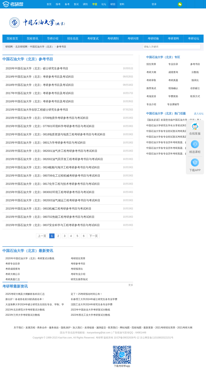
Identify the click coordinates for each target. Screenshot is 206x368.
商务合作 (42, 327)
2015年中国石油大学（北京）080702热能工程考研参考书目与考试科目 (50, 216)
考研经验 (153, 38)
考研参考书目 (78, 263)
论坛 (103, 4)
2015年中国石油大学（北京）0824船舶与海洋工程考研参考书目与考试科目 (53, 167)
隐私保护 (66, 327)
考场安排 (151, 96)
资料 (121, 4)
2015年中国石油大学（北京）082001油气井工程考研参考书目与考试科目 (51, 150)
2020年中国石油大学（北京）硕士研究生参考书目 (37, 68)
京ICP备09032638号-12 (126, 337)
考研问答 (133, 38)
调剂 (85, 4)
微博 (163, 4)
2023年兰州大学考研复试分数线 (22, 315)
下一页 (93, 235)
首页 (49, 4)
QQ (171, 4)
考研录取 (151, 80)
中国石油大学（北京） (42, 46)
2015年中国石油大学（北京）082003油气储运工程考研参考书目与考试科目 (53, 200)
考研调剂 (113, 38)
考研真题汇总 (12, 279)
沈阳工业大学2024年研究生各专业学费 (91, 304)
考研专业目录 (12, 263)
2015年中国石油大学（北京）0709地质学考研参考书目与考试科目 (47, 117)
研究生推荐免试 (79, 279)
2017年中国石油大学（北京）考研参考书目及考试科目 (40, 93)
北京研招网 (21, 46)
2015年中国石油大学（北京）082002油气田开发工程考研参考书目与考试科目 (54, 159)
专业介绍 (151, 104)
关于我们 (18, 327)
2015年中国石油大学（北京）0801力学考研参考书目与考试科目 (46, 142)
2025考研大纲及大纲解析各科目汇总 (25, 294)
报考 (58, 4)
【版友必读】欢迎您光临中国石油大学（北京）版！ (174, 119)
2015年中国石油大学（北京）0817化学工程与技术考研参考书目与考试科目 (53, 183)
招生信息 (72, 38)
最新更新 (148, 327)
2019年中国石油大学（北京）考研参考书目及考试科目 (40, 76)
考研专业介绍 (78, 274)
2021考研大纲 (184, 327)
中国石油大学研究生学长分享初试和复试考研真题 (172, 125)
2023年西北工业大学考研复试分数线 (90, 315)
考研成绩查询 (12, 268)
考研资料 (173, 38)
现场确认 (173, 88)
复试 (76, 4)
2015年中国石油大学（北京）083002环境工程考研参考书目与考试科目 (50, 192)
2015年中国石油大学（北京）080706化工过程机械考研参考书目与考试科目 (53, 175)
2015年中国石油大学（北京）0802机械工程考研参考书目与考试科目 (48, 208)
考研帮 (23, 4)
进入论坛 (199, 113)
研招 (112, 4)
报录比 (195, 80)
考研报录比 (77, 268)
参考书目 (61, 46)
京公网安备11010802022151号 (156, 337)
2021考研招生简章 (165, 327)
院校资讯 (32, 38)
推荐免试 (151, 88)
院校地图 (136, 327)
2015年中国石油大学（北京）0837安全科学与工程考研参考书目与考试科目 (53, 225)
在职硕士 (195, 88)
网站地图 (125, 327)
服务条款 (54, 327)
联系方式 (195, 96)
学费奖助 (173, 96)
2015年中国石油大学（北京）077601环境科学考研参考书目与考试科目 (50, 126)
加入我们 (77, 327)
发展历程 (30, 327)
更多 (130, 285)
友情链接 (89, 327)
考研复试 (93, 38)
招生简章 (151, 64)
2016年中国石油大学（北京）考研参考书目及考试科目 (40, 101)
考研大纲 (151, 72)
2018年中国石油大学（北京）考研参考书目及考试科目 (40, 84)
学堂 (94, 4)
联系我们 (113, 327)
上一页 (42, 235)
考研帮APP (199, 4)
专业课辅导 (173, 104)
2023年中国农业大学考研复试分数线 (90, 309)
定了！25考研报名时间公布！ (86, 294)
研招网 (9, 46)
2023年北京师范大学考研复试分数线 (25, 309)
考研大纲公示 (12, 274)
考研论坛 (193, 38)
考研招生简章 (78, 258)
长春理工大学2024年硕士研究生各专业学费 (94, 299)
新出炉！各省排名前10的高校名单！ (24, 299)
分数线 (195, 72)
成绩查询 (173, 72)
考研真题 (173, 80)
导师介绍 (52, 38)
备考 (67, 4)
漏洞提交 (101, 327)
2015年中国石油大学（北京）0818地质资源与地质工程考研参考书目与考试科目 (55, 134)
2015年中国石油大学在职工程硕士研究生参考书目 (37, 109)
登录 (154, 4)
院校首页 (12, 38)
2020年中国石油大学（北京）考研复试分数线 (29, 258)
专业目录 (173, 64)
